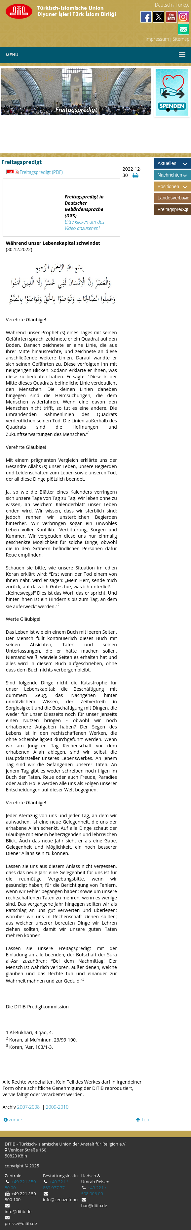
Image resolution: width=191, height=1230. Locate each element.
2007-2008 (28, 1107)
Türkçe (182, 5)
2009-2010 (57, 1107)
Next (178, 92)
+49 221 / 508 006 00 (93, 1191)
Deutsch (163, 5)
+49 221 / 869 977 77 (55, 1185)
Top (142, 1119)
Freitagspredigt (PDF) (34, 172)
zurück (13, 1119)
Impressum (157, 39)
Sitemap (180, 39)
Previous (165, 92)
